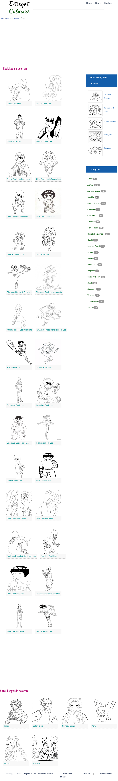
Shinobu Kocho (68, 726)
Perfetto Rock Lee (14, 481)
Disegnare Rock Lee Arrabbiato (49, 292)
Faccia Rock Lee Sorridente (18, 179)
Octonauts (107, 148)
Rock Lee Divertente (44, 518)
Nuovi (98, 3)
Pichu (93, 726)
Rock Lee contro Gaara (16, 518)
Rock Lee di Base (43, 481)
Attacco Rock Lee (14, 104)
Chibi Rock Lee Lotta (15, 254)
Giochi (90, 240)
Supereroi (91, 289)
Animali (90, 185)
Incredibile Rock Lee (44, 405)
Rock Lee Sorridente (15, 631)
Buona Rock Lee (14, 141)
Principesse (92, 265)
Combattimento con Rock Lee (48, 594)
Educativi (91, 222)
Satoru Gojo (38, 726)
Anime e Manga (12, 18)
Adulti (89, 179)
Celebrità (91, 209)
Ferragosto (108, 135)
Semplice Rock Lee (44, 631)
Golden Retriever (110, 121)
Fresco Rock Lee (14, 368)
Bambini (91, 197)
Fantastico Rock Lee (15, 405)
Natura (90, 258)
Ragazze (91, 271)
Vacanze (91, 295)
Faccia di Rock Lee (44, 141)
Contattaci (67, 774)
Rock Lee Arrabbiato (49, 556)
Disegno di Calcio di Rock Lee (19, 292)
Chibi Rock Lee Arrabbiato (17, 217)
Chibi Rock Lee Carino (45, 217)
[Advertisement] (59, 44)
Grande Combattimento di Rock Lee (51, 330)
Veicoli (90, 307)
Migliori (108, 3)
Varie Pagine (92, 301)
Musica (90, 252)
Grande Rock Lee (43, 368)
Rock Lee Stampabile (15, 594)
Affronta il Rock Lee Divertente (19, 330)
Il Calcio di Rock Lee (44, 443)
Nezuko (7, 764)
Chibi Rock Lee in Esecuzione (48, 179)
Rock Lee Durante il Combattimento (21, 556)
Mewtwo (36, 764)
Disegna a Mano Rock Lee (18, 443)
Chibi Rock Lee (42, 254)
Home (89, 3)
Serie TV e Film (94, 277)
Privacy (86, 774)
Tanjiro (6, 726)
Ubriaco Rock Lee (43, 104)
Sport (89, 283)
